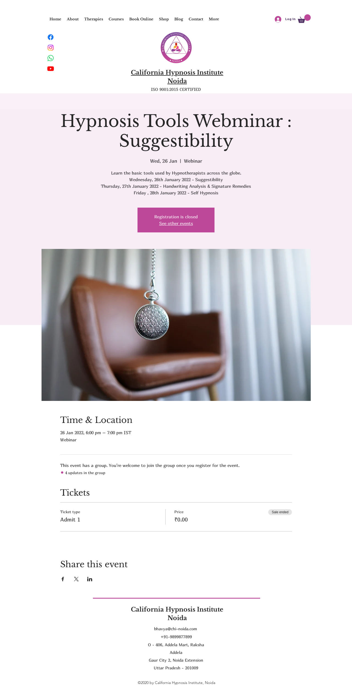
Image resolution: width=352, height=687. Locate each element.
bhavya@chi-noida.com (175, 628)
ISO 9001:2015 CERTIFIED (176, 89)
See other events (176, 223)
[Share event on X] (76, 579)
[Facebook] (50, 37)
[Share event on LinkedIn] (89, 579)
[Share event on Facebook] (62, 579)
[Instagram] (50, 47)
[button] (93, 19)
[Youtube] (50, 68)
